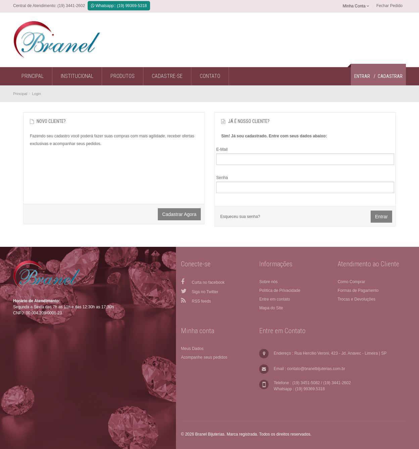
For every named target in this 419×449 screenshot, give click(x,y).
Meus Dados (192, 348)
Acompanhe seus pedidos (204, 357)
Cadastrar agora (179, 214)
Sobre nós (268, 281)
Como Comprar (351, 281)
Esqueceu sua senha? (240, 216)
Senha (222, 177)
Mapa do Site (271, 308)
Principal (20, 94)
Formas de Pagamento (358, 290)
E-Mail (222, 149)
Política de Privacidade (279, 290)
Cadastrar (390, 76)
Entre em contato (274, 299)
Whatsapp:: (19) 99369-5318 (119, 5)
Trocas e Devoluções (356, 299)
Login (36, 94)
